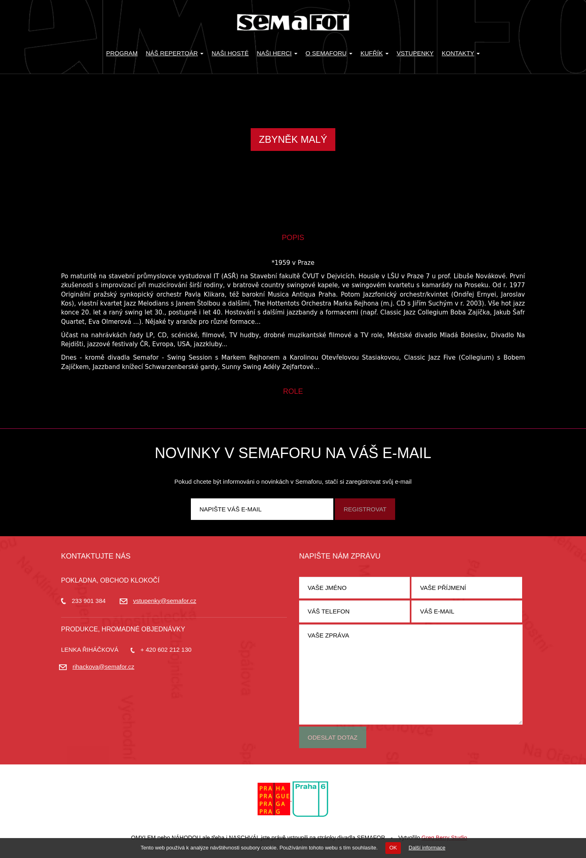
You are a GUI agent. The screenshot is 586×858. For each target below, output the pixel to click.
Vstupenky (415, 53)
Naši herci (277, 53)
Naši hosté (230, 53)
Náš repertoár (174, 53)
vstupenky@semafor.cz (164, 600)
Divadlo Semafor (293, 22)
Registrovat (364, 509)
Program (122, 53)
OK (393, 848)
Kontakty (461, 53)
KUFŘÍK (375, 53)
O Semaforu (329, 53)
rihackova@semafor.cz (103, 666)
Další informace (427, 848)
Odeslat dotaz (333, 737)
